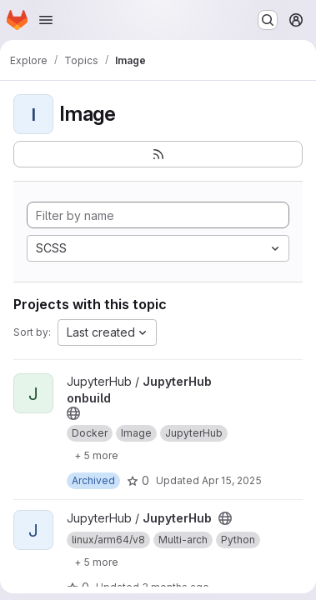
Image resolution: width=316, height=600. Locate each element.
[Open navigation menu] (46, 20)
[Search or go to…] (268, 20)
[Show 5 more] (96, 455)
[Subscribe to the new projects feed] (158, 154)
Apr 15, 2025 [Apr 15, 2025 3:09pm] (232, 480)
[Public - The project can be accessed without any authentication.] (73, 413)
